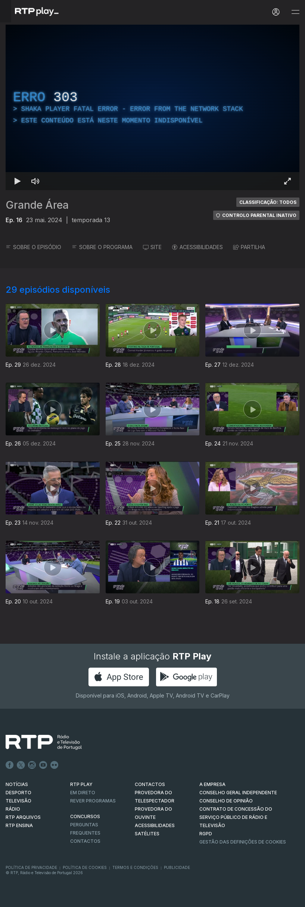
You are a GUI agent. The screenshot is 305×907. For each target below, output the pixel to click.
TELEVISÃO (18, 801)
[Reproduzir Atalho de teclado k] (18, 181)
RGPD (205, 833)
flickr (54, 765)
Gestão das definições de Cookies (242, 842)
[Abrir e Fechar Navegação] (295, 12)
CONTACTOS (150, 784)
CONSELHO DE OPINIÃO (226, 801)
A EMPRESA (212, 784)
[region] (152, 107)
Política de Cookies (85, 867)
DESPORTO (18, 792)
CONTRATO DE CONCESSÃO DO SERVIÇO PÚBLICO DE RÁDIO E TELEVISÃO (235, 817)
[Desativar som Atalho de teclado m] (35, 181)
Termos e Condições (135, 867)
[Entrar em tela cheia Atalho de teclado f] (287, 181)
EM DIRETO (82, 792)
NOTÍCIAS (17, 784)
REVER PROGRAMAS (93, 801)
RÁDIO (13, 809)
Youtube (43, 765)
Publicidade (177, 867)
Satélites (147, 833)
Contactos (85, 841)
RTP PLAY (81, 784)
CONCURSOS (85, 816)
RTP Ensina (19, 825)
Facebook (10, 765)
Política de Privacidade (31, 867)
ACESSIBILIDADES (197, 247)
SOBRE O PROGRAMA (102, 247)
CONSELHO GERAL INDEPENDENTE (238, 792)
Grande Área (37, 205)
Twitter (21, 765)
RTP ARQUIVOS (23, 817)
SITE (152, 247)
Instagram (32, 765)
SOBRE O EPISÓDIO (33, 247)
